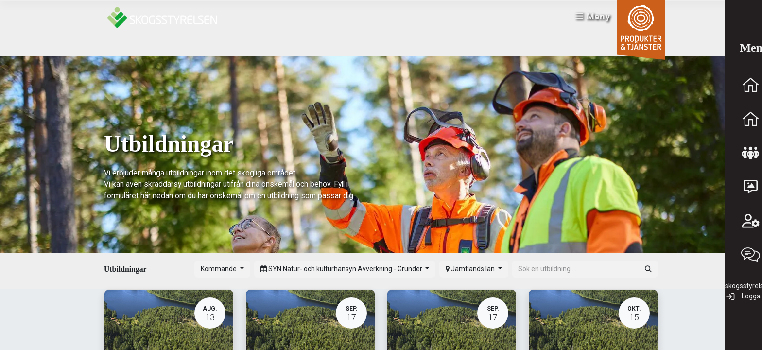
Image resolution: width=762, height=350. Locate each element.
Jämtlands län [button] (471, 269)
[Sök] (648, 269)
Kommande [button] (219, 269)
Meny (588, 20)
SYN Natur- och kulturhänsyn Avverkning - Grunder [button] (342, 269)
